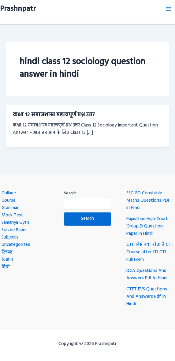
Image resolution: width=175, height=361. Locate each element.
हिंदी (6, 267)
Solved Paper (14, 230)
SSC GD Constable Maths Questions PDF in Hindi (148, 201)
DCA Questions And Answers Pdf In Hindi (146, 274)
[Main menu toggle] (168, 8)
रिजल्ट (7, 252)
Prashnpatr (18, 9)
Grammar (10, 208)
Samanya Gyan (15, 222)
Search (70, 193)
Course (9, 200)
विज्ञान (7, 259)
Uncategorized (16, 244)
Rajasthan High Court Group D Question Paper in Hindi (147, 226)
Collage (9, 193)
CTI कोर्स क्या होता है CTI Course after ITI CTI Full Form (149, 252)
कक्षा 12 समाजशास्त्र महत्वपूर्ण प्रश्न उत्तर (54, 115)
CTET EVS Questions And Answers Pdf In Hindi (146, 297)
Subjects (10, 237)
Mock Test (12, 215)
